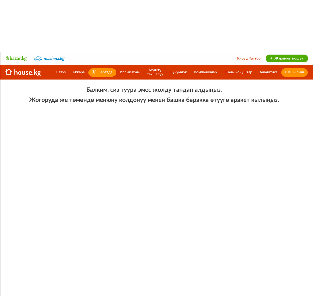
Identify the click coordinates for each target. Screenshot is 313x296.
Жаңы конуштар (238, 72)
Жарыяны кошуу (286, 58)
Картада (102, 72)
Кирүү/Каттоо (249, 58)
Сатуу (61, 72)
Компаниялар (205, 72)
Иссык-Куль (130, 72)
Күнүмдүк (178, 72)
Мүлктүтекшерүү (155, 72)
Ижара (79, 72)
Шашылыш (294, 72)
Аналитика (269, 72)
